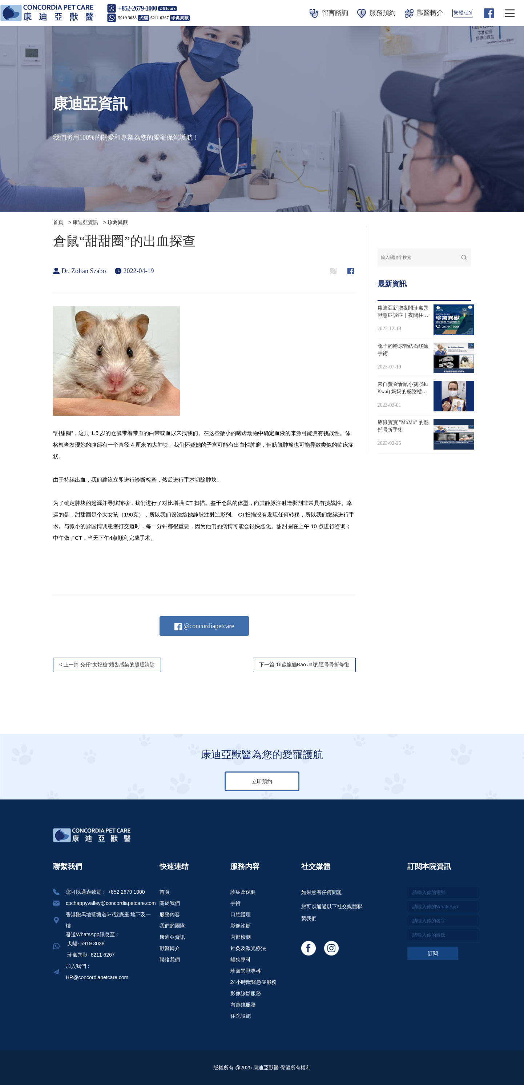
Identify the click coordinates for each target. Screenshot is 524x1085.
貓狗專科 (240, 959)
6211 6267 (170, 17)
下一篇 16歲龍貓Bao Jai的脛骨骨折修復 (304, 664)
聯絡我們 (170, 959)
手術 (235, 903)
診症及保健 (243, 892)
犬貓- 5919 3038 (85, 943)
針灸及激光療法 (248, 948)
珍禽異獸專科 (245, 971)
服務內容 (170, 914)
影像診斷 (240, 926)
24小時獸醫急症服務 (253, 982)
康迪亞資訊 (85, 222)
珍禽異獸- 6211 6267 (90, 955)
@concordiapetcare (204, 626)
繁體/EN (463, 13)
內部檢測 (240, 937)
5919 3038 (133, 17)
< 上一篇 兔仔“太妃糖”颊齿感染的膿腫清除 (107, 664)
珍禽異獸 (118, 222)
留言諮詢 (329, 12)
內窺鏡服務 (243, 1005)
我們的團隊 (172, 926)
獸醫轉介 (424, 12)
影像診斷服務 (245, 993)
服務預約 (376, 12)
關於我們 (170, 903)
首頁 (58, 222)
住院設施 (240, 1016)
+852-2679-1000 (137, 8)
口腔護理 (240, 914)
